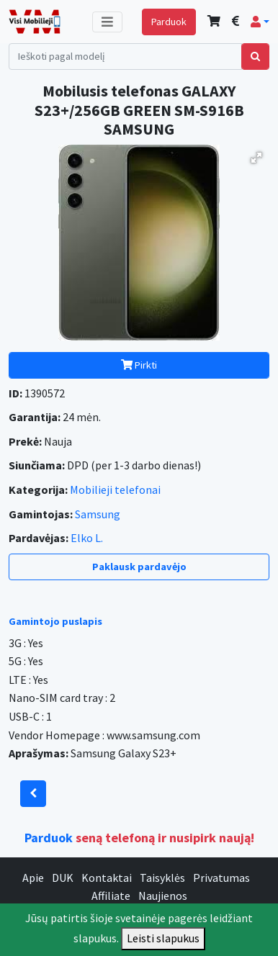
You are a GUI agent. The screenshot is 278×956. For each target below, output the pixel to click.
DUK (62, 877)
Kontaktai (106, 877)
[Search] (125, 56)
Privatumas (221, 877)
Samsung (97, 514)
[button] (260, 21)
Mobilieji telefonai (115, 489)
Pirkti (139, 364)
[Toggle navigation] (107, 22)
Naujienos (162, 895)
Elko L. (87, 538)
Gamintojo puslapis (55, 621)
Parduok (169, 21)
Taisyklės (162, 877)
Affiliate (110, 895)
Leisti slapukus (163, 938)
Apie (33, 877)
